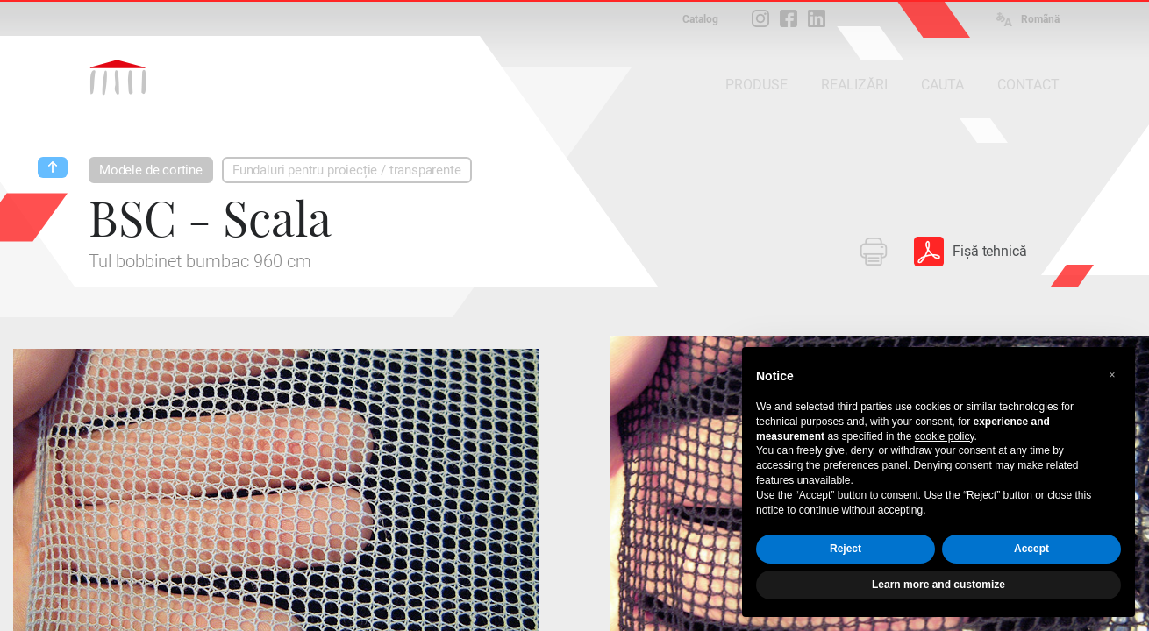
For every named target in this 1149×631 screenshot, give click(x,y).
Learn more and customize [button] (938, 584)
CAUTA (942, 84)
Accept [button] (1031, 548)
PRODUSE (756, 84)
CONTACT (1028, 84)
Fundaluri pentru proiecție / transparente (346, 170)
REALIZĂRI (854, 84)
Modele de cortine (151, 170)
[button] (1112, 375)
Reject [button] (845, 548)
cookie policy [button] (944, 436)
